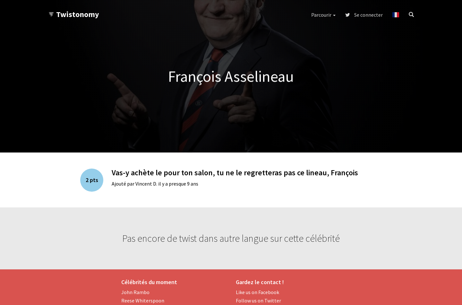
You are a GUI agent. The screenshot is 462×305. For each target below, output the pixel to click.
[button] (396, 15)
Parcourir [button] (323, 15)
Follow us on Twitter (258, 300)
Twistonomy (73, 14)
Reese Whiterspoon (142, 300)
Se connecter (364, 15)
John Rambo (135, 292)
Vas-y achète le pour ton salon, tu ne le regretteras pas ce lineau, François (235, 173)
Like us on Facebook (257, 292)
